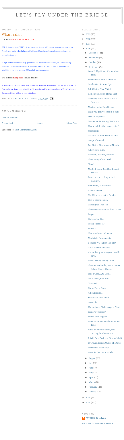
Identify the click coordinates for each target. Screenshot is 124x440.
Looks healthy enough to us (101, 260)
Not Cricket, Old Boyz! (99, 278)
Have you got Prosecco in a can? (103, 111)
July (91, 363)
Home (40, 122)
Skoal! (91, 164)
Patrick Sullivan (96, 418)
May (91, 372)
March (92, 382)
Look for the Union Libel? (100, 352)
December (94, 52)
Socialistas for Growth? (99, 297)
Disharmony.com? (96, 116)
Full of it (92, 228)
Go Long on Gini (96, 219)
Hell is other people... (98, 199)
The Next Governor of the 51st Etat (104, 209)
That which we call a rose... (101, 233)
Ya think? (92, 283)
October (93, 62)
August (92, 358)
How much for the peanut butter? (103, 126)
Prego (90, 214)
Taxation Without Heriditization (103, 135)
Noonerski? (93, 130)
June (91, 367)
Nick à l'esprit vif (96, 223)
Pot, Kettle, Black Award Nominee (104, 145)
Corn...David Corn (97, 288)
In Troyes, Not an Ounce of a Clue (104, 342)
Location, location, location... (102, 154)
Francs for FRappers (97, 316)
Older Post (72, 122)
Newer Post (7, 122)
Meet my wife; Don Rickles (101, 107)
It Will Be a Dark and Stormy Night (105, 338)
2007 (88, 43)
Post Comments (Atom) (26, 129)
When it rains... (95, 292)
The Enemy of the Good (99, 159)
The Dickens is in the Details (101, 195)
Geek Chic (93, 302)
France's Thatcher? (97, 311)
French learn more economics (102, 79)
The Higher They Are (98, 204)
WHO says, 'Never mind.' (100, 185)
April (91, 377)
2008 (88, 39)
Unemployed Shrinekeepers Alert (103, 307)
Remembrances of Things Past (102, 93)
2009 (88, 34)
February (93, 386)
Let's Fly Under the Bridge (62, 15)
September (94, 67)
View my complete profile (98, 423)
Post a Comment (10, 117)
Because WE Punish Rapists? (102, 242)
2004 (88, 402)
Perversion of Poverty (98, 347)
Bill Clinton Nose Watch (99, 89)
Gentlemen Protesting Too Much (103, 121)
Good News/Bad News (99, 247)
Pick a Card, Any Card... (99, 273)
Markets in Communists (99, 238)
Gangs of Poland (96, 140)
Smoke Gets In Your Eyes (100, 84)
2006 (88, 48)
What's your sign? (96, 149)
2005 (88, 397)
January (93, 391)
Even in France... (96, 190)
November (94, 57)
